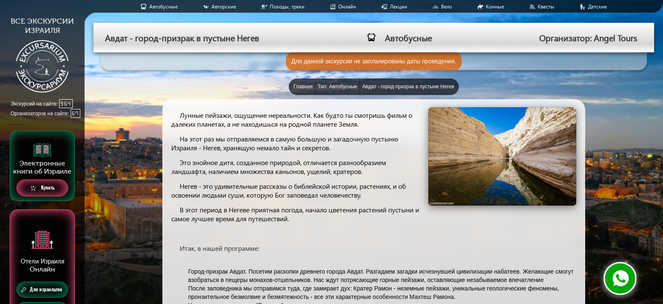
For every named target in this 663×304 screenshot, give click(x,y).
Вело (446, 6)
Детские (597, 6)
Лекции (398, 6)
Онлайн (347, 6)
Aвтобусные (163, 6)
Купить (42, 188)
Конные (495, 6)
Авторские (223, 6)
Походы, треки (287, 6)
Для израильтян (41, 289)
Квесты (546, 6)
